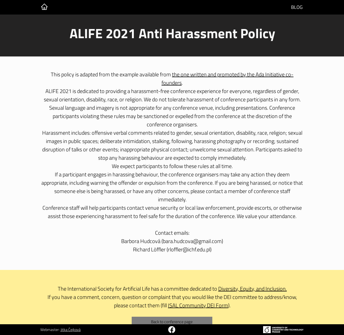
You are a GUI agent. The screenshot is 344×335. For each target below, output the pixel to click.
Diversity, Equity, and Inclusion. (252, 288)
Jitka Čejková (70, 329)
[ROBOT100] (171, 329)
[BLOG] (296, 7)
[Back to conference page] (172, 322)
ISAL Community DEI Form (198, 305)
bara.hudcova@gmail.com (192, 241)
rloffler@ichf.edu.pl (189, 249)
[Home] (44, 7)
